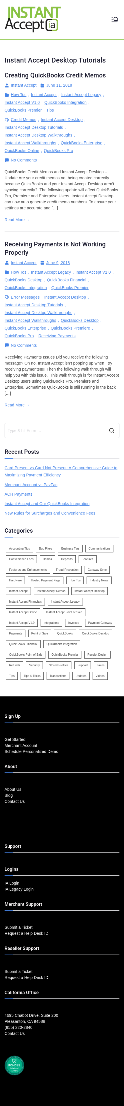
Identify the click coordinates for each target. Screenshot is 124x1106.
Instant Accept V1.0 (22, 102)
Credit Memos (23, 119)
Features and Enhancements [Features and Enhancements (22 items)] (28, 569)
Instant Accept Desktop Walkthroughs (38, 135)
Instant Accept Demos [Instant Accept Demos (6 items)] (51, 591)
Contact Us (15, 801)
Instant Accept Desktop (62, 119)
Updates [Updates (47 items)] (80, 675)
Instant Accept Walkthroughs (30, 143)
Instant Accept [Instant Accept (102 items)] (18, 591)
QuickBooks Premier (23, 110)
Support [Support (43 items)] (82, 665)
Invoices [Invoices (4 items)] (73, 622)
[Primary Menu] (114, 19)
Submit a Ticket (19, 927)
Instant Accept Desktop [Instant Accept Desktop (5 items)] (90, 591)
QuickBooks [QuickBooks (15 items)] (65, 633)
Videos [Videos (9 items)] (100, 675)
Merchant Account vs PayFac (31, 484)
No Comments (24, 160)
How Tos (18, 94)
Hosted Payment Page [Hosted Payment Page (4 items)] (45, 580)
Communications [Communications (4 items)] (99, 548)
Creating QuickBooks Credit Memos (55, 75)
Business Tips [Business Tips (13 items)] (70, 548)
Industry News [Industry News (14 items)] (99, 580)
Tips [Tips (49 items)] (12, 675)
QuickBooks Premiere (70, 328)
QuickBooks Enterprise (81, 143)
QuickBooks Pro (58, 150)
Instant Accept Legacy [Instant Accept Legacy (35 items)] (65, 601)
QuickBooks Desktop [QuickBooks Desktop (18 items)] (95, 633)
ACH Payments (18, 494)
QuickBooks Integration (65, 102)
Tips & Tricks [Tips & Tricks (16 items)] (32, 675)
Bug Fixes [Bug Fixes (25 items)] (45, 548)
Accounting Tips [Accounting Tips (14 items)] (19, 548)
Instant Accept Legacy (81, 94)
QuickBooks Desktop (23, 280)
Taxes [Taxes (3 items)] (101, 665)
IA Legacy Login (19, 889)
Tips (50, 110)
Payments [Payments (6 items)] (15, 633)
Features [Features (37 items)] (87, 559)
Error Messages (25, 297)
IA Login (12, 883)
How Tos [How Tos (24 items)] (75, 580)
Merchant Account (21, 745)
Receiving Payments (56, 336)
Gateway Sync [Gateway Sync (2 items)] (97, 569)
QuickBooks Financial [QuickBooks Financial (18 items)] (23, 644)
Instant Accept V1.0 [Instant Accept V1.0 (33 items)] (22, 622)
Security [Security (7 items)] (34, 665)
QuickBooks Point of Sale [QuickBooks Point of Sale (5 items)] (25, 654)
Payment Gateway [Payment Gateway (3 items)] (100, 622)
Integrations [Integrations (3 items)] (51, 622)
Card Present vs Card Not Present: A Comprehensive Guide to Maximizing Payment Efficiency (61, 471)
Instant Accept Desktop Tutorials (34, 127)
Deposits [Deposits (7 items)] (67, 559)
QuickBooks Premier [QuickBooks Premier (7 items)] (64, 654)
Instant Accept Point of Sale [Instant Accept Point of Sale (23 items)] (64, 612)
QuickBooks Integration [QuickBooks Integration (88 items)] (62, 644)
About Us (13, 789)
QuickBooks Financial (66, 280)
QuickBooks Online (22, 150)
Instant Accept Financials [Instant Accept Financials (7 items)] (25, 601)
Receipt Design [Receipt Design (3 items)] (97, 654)
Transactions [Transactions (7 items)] (58, 675)
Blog (9, 795)
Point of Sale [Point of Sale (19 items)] (39, 633)
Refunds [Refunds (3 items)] (14, 665)
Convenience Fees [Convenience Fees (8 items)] (21, 559)
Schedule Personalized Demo (31, 751)
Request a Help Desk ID (26, 933)
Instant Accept (24, 85)
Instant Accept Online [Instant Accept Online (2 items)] (23, 612)
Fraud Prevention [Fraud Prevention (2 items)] (67, 569)
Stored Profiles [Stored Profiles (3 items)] (58, 665)
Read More (17, 219)
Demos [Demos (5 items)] (47, 559)
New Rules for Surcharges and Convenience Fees (50, 513)
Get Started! (16, 739)
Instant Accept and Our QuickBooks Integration (47, 503)
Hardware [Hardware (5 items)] (15, 580)
